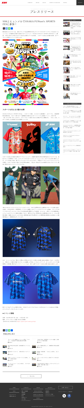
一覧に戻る (31, 376)
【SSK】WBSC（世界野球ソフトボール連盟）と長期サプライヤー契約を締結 (72, 121)
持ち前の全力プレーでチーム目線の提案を (75, 55)
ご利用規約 (70, 391)
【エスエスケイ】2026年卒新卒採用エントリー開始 (75, 39)
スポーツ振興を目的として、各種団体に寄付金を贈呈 (48, 345)
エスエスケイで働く (49, 394)
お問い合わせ (65, 387)
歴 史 (22, 395)
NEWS (14, 391)
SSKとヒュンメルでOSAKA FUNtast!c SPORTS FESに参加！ (71, 136)
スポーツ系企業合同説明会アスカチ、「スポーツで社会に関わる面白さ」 (75, 32)
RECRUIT (80, 2)
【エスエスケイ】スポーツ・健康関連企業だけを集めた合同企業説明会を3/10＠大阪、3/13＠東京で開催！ (75, 49)
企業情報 (23, 394)
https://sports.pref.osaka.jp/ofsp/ (26, 321)
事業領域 (23, 392)
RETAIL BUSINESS (38, 391)
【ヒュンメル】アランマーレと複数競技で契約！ (72, 146)
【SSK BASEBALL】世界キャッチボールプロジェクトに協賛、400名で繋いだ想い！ (72, 151)
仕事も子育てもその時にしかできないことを (75, 85)
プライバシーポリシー (62, 391)
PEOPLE (65, 2)
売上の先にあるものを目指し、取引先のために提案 (75, 62)
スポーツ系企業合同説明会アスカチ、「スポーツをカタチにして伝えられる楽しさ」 (72, 107)
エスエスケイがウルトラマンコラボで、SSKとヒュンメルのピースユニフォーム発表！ (72, 141)
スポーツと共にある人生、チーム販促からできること (75, 69)
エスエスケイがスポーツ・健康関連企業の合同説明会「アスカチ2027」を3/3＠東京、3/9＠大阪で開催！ (75, 25)
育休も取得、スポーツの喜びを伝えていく (75, 77)
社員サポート (24, 397)
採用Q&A (47, 392)
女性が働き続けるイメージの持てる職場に (75, 94)
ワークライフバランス (25, 400)
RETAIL (44, 2)
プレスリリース (12, 394)
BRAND (37, 2)
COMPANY (30, 2)
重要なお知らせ (12, 396)
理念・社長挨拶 (24, 391)
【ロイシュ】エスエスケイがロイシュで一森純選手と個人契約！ (72, 131)
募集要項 (47, 391)
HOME (14, 387)
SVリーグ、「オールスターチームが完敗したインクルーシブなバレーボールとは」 (72, 117)
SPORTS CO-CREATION (54, 2)
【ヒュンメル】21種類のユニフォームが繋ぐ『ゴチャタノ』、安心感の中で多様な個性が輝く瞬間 (72, 112)
